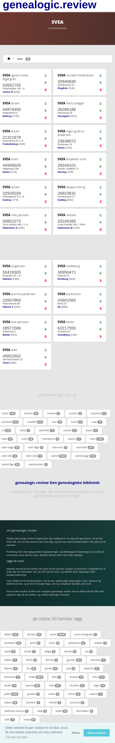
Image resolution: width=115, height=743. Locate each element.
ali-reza (34, 634)
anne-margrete (85, 634)
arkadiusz (77, 643)
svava (92, 430)
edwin (10, 660)
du (89, 651)
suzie (77, 422)
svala (25, 430)
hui (31, 668)
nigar (99, 685)
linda (36, 677)
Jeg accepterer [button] (96, 732)
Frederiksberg (10, 144)
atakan (100, 643)
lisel (56, 677)
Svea (19, 58)
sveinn (75, 439)
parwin (33, 694)
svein (27, 439)
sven (97, 439)
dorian (70, 651)
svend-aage (85, 456)
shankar (33, 702)
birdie (30, 651)
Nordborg (63, 279)
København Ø (65, 228)
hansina (98, 660)
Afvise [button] (76, 732)
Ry (59, 307)
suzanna (99, 413)
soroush (77, 702)
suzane (53, 413)
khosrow (12, 677)
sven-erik (85, 447)
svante (70, 430)
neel (55, 685)
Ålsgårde (62, 88)
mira (98, 677)
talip (42, 711)
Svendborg (63, 335)
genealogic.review (49, 4)
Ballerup (7, 116)
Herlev (61, 148)
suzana (31, 413)
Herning (62, 172)
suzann (75, 413)
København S (10, 228)
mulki (10, 685)
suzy (97, 422)
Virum (6, 363)
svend (59, 456)
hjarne (11, 668)
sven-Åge (35, 447)
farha (31, 660)
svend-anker (38, 464)
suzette (35, 422)
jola (70, 668)
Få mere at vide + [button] (17, 737)
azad (10, 651)
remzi (74, 694)
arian (54, 643)
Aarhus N (8, 92)
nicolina (77, 685)
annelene (12, 643)
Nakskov (7, 279)
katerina (92, 668)
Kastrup (7, 200)
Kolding (62, 200)
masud (77, 677)
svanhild (47, 430)
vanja (30, 719)
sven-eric (59, 447)
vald (9, 719)
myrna (32, 685)
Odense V (8, 307)
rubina (96, 694)
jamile (51, 668)
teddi (62, 711)
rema (53, 694)
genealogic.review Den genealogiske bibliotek (57, 483)
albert (11, 634)
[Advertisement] (56, 247)
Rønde (6, 335)
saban (10, 702)
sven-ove (34, 456)
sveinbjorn (50, 439)
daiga (50, 651)
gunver (74, 660)
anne (58, 634)
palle (11, 694)
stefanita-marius (16, 711)
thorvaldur (84, 711)
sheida (55, 702)
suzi (57, 422)
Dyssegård (63, 116)
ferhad (52, 660)
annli (35, 643)
